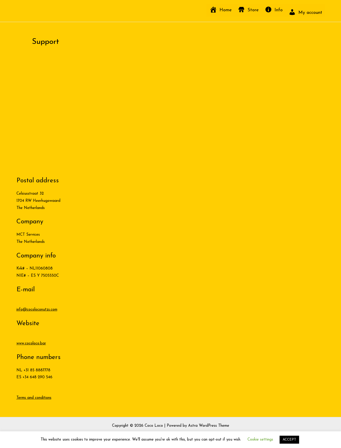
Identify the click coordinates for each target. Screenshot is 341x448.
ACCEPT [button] (289, 439)
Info (278, 10)
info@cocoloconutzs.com (36, 310)
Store (253, 10)
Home (225, 10)
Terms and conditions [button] (33, 398)
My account (310, 12)
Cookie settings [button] (260, 440)
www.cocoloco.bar (31, 343)
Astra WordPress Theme (208, 426)
